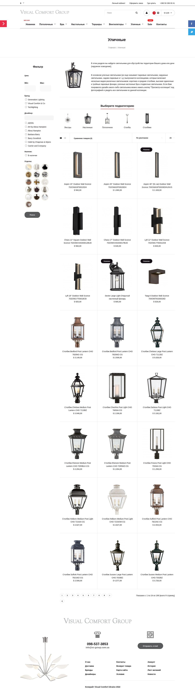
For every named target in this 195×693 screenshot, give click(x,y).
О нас (87, 662)
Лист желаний (154, 670)
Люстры (67, 127)
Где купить (151, 3)
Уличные (121, 47)
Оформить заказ (136, 3)
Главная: (112, 47)
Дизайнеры (90, 674)
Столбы (127, 127)
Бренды (89, 670)
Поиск (32, 215)
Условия (120, 674)
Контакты (120, 662)
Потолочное (107, 127)
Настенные (87, 127)
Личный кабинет (118, 3)
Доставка (89, 666)
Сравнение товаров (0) (83, 138)
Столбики (147, 127)
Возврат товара (123, 666)
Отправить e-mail (150, 646)
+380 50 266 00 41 (167, 3)
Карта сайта (121, 670)
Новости (152, 674)
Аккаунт (151, 662)
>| (62, 601)
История (152, 666)
